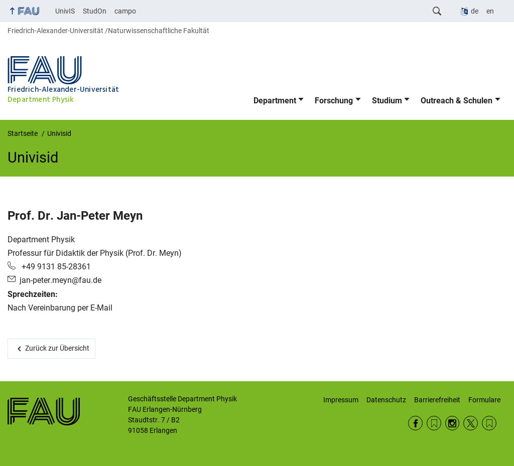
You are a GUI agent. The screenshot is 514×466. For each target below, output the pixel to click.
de (474, 11)
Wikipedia (489, 423)
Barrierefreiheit (437, 400)
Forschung (334, 100)
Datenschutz (386, 400)
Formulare (484, 400)
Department (274, 100)
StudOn (94, 11)
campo (125, 11)
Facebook (415, 423)
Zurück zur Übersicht (57, 348)
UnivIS (65, 11)
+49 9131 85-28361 (55, 266)
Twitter (470, 423)
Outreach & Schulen (456, 100)
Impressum (340, 400)
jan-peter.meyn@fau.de (60, 280)
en (490, 11)
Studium (387, 100)
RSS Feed (434, 423)
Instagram (452, 423)
